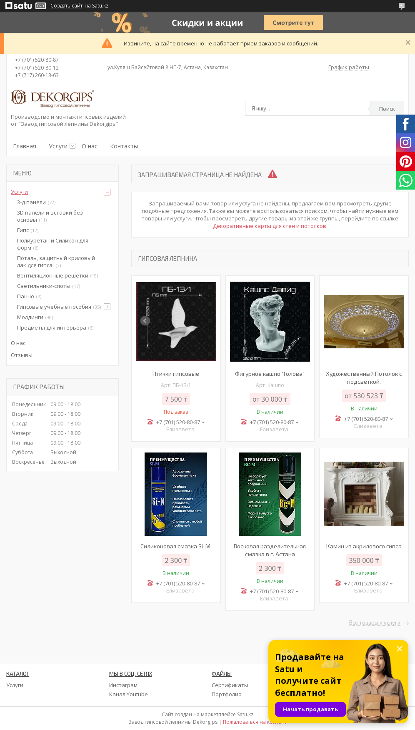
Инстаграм (123, 685)
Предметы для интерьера (51, 327)
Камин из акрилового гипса (364, 546)
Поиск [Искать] (387, 108)
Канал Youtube (128, 694)
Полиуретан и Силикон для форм (52, 244)
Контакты (124, 146)
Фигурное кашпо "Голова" (270, 373)
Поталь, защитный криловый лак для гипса (56, 261)
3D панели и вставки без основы (50, 216)
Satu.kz (245, 714)
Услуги (58, 146)
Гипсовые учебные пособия (54, 306)
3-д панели (31, 202)
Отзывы (21, 355)
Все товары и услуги (374, 623)
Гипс (23, 230)
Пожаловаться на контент (255, 721)
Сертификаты (230, 685)
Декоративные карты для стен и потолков (269, 226)
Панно (25, 296)
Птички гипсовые (175, 373)
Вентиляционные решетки (52, 275)
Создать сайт (66, 6)
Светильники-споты (43, 286)
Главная (24, 146)
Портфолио (227, 694)
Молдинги (30, 317)
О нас (90, 146)
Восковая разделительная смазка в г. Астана (270, 550)
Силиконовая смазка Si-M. (176, 546)
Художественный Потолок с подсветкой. (364, 377)
